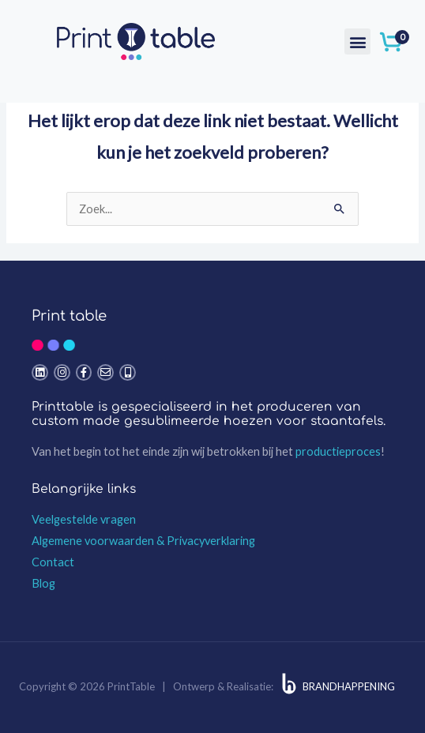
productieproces (338, 451)
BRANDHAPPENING (349, 686)
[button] (357, 41)
